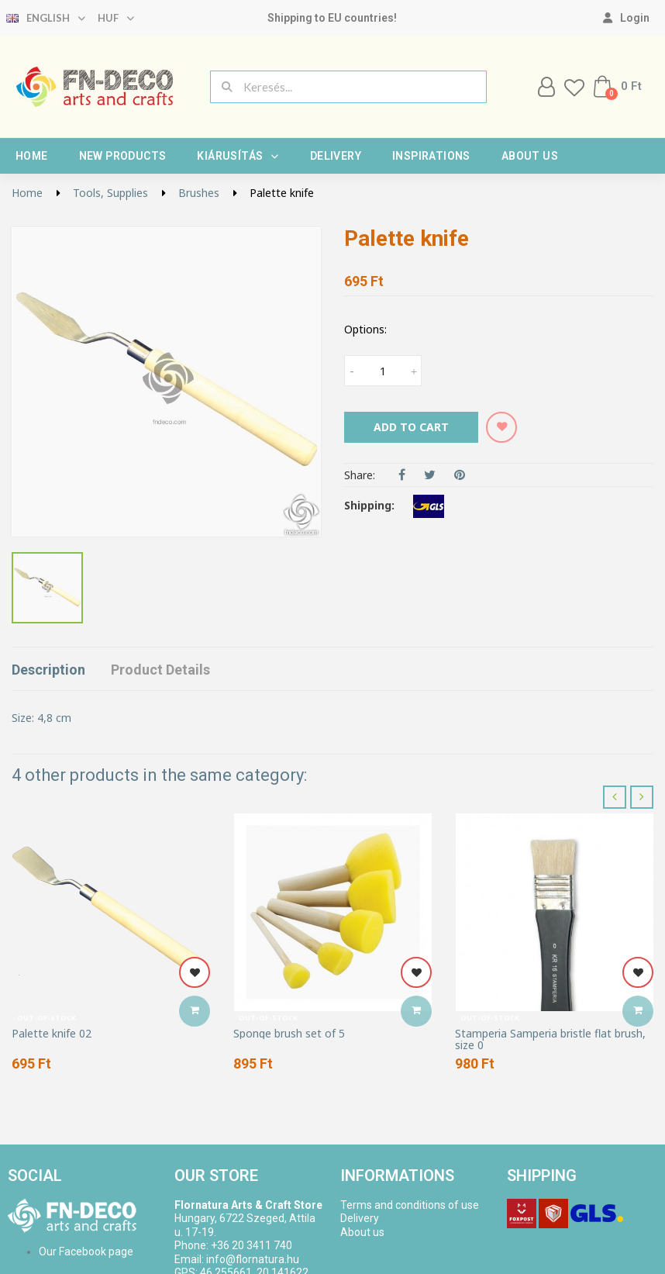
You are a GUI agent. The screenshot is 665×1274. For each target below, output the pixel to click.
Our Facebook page (86, 1251)
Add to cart (411, 426)
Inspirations (431, 156)
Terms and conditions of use (409, 1205)
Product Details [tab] (160, 669)
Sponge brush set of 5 (289, 1033)
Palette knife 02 (51, 1033)
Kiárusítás (237, 155)
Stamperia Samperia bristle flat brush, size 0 (550, 1039)
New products (123, 156)
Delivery (335, 156)
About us (529, 156)
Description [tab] (48, 669)
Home (32, 156)
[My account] (626, 18)
